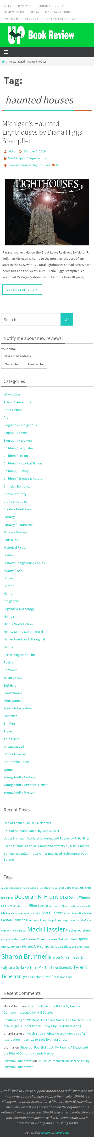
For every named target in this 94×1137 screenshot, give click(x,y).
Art (6, 417)
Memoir (9, 616)
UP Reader (11, 18)
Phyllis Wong (13, 1020)
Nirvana (46, 1133)
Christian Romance (17, 486)
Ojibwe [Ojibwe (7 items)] (83, 939)
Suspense (10, 716)
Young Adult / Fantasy (19, 777)
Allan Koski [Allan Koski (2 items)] (15, 887)
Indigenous (12, 601)
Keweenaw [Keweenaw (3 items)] (32, 920)
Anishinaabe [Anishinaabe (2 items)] (29, 887)
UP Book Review (15, 754)
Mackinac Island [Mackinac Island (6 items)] (78, 930)
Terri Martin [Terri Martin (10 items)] (39, 967)
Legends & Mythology (19, 609)
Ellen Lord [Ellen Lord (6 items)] (37, 905)
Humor (9, 586)
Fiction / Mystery (15, 532)
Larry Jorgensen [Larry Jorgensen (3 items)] (65, 920)
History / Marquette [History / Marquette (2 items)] (80, 906)
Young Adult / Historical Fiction (26, 785)
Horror (8, 578)
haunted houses (20, 165)
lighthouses (41, 165)
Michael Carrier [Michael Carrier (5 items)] (24, 939)
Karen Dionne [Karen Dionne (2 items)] (71, 913)
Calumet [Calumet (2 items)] (59, 887)
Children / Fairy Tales (18, 448)
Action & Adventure (17, 402)
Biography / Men (15, 432)
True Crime (11, 739)
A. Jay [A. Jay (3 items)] (4, 887)
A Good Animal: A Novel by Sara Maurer (31, 831)
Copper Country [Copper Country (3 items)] (74, 887)
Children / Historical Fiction (23, 463)
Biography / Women (18, 440)
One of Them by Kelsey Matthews (27, 823)
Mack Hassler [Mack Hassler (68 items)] (46, 929)
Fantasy (9, 517)
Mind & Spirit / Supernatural (27, 158)
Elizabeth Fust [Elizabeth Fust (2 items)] (20, 906)
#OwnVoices (12, 394)
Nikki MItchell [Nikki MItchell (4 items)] (67, 939)
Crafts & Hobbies (15, 501)
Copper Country (15, 494)
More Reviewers (55, 18)
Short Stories (13, 693)
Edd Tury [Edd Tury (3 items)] (6, 906)
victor (12, 151)
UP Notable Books (58, 12)
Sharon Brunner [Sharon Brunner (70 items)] (24, 956)
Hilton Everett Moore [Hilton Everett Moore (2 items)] (57, 906)
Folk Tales (11, 540)
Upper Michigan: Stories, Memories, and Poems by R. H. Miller (46, 838)
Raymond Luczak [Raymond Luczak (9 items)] (52, 946)
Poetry (8, 662)
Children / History (16, 471)
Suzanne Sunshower (18, 1061)
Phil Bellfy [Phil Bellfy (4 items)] (29, 947)
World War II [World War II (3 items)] (67, 977)
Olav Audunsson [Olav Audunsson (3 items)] (11, 946)
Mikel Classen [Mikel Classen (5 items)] (47, 939)
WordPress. (62, 1133)
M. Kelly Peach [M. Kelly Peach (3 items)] (18, 930)
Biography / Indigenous (20, 425)
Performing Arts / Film (19, 655)
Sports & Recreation (18, 708)
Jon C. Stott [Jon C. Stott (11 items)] (52, 913)
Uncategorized (14, 746)
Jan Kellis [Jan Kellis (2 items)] (35, 913)
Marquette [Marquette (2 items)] (7, 939)
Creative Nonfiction (17, 509)
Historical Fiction (15, 547)
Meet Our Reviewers (18, 6)
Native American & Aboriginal (24, 639)
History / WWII (14, 570)
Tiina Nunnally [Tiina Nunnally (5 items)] (61, 967)
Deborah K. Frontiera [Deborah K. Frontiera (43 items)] (41, 896)
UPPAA (34, 12)
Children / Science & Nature (23, 478)
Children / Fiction (16, 456)
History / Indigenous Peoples (24, 563)
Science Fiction (14, 677)
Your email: (9, 349)
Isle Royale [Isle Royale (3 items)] (7, 913)
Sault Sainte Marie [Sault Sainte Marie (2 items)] (79, 946)
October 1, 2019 (35, 151)
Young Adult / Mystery (19, 792)
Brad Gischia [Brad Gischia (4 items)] (45, 888)
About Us (31, 18)
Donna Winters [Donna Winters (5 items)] (79, 897)
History (9, 555)
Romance (10, 670)
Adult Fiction (13, 410)
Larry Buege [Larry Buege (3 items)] (47, 920)
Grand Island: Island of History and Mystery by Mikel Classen (46, 846)
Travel (8, 731)
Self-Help (10, 685)
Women (9, 769)
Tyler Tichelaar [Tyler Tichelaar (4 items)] (32, 977)
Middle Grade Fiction (18, 624)
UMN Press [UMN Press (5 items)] (51, 976)
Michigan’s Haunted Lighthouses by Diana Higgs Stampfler (42, 132)
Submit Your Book (51, 6)
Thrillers (10, 723)
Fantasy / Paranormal (19, 524)
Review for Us (14, 12)
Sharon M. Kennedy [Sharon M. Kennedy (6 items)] (63, 957)
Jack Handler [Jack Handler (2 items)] (22, 913)
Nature (8, 647)
